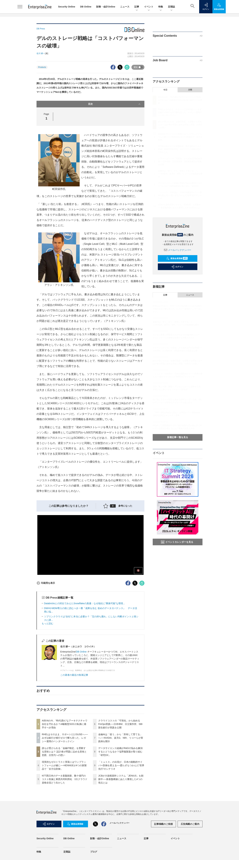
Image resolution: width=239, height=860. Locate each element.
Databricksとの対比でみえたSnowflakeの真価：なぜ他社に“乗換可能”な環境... (84, 603)
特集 (160, 6)
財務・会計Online (105, 6)
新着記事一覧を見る (177, 437)
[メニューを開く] (20, 6)
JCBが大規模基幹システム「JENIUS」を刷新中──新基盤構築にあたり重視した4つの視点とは (120, 779)
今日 (165, 90)
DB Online (85, 6)
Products (42, 67)
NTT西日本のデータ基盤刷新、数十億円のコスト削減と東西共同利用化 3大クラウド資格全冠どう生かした (64, 779)
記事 (136, 6)
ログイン (177, 266)
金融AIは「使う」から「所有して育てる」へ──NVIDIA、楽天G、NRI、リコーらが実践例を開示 (120, 738)
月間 (190, 90)
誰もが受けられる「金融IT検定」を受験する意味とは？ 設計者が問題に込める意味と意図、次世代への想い (64, 751)
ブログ (93, 851)
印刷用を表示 (46, 583)
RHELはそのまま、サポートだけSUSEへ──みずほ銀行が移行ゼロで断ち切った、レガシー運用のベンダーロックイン (65, 738)
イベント (148, 6)
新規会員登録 (177, 258)
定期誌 (171, 6)
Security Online (66, 6)
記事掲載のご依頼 (163, 824)
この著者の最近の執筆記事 (74, 675)
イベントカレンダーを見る (177, 542)
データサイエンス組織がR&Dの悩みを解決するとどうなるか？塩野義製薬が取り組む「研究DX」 (120, 751)
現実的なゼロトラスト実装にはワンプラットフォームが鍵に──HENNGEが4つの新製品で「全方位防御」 (64, 765)
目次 (114, 104)
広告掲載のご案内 (190, 824)
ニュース (124, 6)
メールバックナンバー (177, 250)
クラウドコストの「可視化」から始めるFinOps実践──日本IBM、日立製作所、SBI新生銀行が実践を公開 (120, 724)
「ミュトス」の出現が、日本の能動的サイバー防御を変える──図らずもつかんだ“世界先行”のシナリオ (121, 765)
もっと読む (47, 623)
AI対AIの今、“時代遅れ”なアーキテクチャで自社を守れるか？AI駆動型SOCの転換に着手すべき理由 (64, 724)
